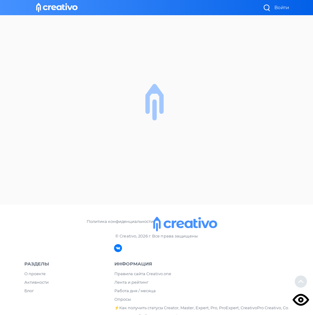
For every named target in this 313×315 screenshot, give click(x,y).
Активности (36, 282)
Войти (281, 7)
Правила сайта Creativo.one (142, 273)
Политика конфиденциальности (120, 221)
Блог (29, 290)
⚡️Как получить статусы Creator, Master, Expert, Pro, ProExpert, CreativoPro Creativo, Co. (201, 307)
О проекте (35, 273)
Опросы (122, 299)
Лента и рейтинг (131, 282)
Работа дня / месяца (135, 290)
